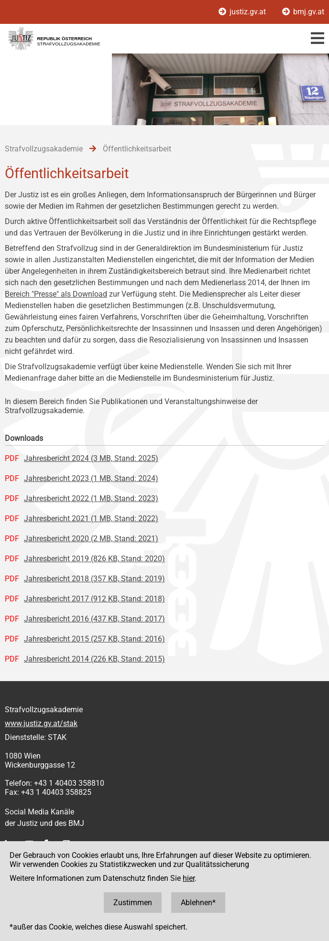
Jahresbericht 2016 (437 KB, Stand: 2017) (94, 618)
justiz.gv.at (243, 11)
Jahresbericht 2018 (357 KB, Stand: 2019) (94, 578)
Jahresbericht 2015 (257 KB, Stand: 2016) (94, 638)
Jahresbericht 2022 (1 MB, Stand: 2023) (91, 498)
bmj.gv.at (303, 11)
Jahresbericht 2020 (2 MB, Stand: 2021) (91, 538)
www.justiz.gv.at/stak (41, 723)
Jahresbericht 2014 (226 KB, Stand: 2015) (94, 658)
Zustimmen (132, 902)
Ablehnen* (198, 902)
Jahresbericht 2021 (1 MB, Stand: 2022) (91, 518)
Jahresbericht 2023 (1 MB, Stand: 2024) (91, 478)
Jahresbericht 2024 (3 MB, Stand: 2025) (91, 458)
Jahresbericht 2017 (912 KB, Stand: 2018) (94, 598)
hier (189, 878)
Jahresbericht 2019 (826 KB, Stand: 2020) (94, 558)
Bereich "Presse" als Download (56, 294)
